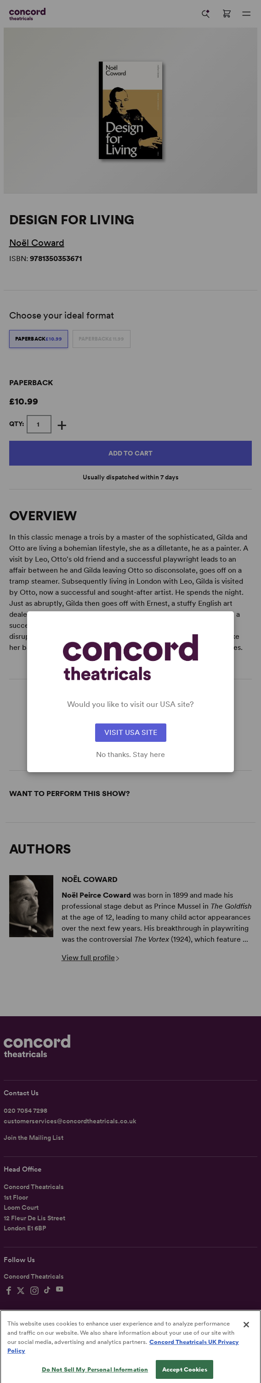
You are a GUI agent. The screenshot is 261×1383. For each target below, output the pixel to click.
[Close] (246, 1336)
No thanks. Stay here (130, 754)
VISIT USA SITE (130, 732)
